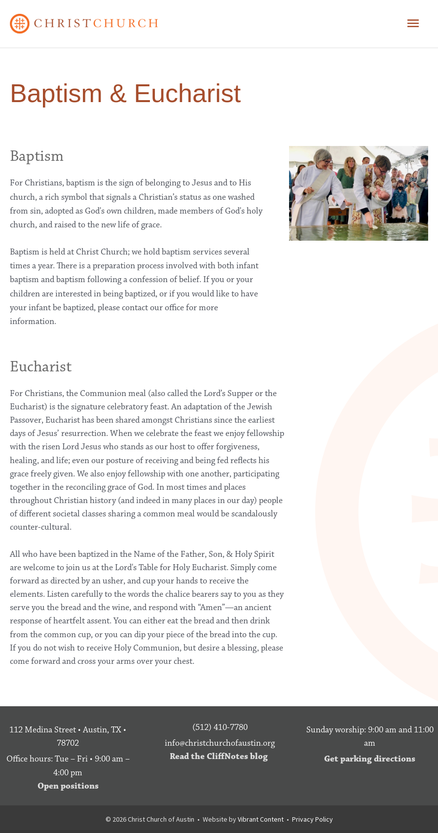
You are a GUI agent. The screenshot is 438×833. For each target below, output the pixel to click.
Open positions (68, 786)
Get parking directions (369, 759)
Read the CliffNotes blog (219, 756)
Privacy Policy (312, 819)
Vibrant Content (261, 819)
